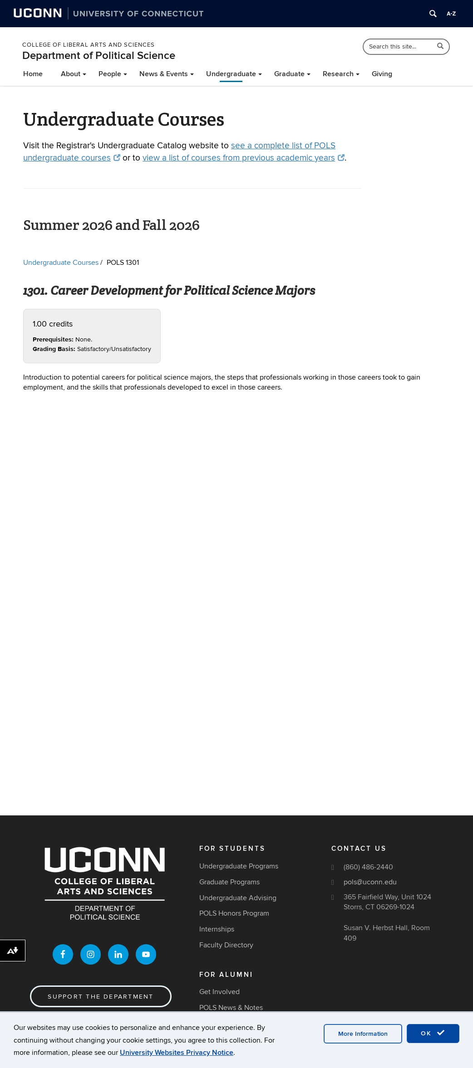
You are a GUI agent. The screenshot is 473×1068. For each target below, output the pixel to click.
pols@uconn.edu (370, 882)
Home (33, 73)
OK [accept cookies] (433, 1033)
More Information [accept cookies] (363, 1034)
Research (338, 73)
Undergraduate (231, 73)
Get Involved (219, 991)
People (110, 73)
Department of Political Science (98, 55)
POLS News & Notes (231, 1007)
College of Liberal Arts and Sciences (88, 45)
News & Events (163, 73)
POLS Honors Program (234, 913)
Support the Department (100, 996)
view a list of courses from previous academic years (244, 158)
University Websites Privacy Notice (176, 1052)
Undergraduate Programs (238, 866)
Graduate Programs (229, 882)
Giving (382, 73)
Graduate (289, 73)
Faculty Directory (226, 945)
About (70, 73)
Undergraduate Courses (61, 262)
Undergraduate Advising (237, 897)
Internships (216, 929)
